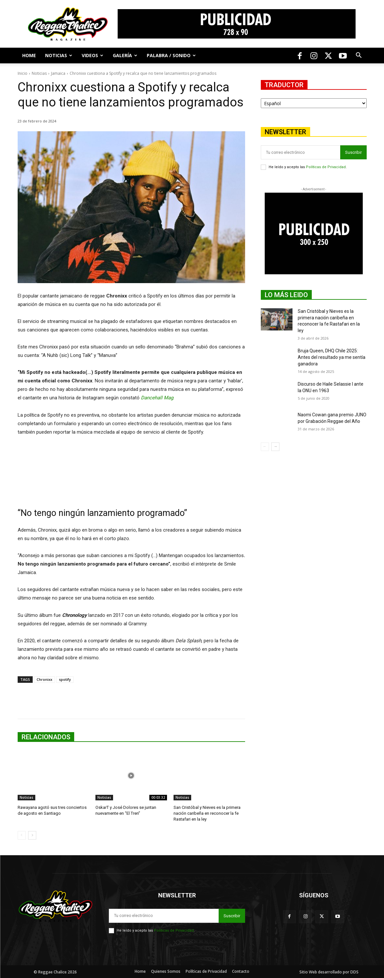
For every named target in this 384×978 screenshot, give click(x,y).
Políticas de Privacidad (326, 167)
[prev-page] (22, 835)
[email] (300, 152)
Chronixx (44, 679)
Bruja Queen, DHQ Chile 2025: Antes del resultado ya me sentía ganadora (331, 357)
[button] (359, 56)
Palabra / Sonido (171, 55)
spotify (65, 679)
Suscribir (353, 152)
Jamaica (58, 73)
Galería (125, 55)
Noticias (58, 55)
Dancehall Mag (157, 398)
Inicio (22, 73)
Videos (92, 55)
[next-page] (32, 835)
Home (29, 55)
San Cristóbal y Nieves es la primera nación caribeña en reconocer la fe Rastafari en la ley (207, 813)
